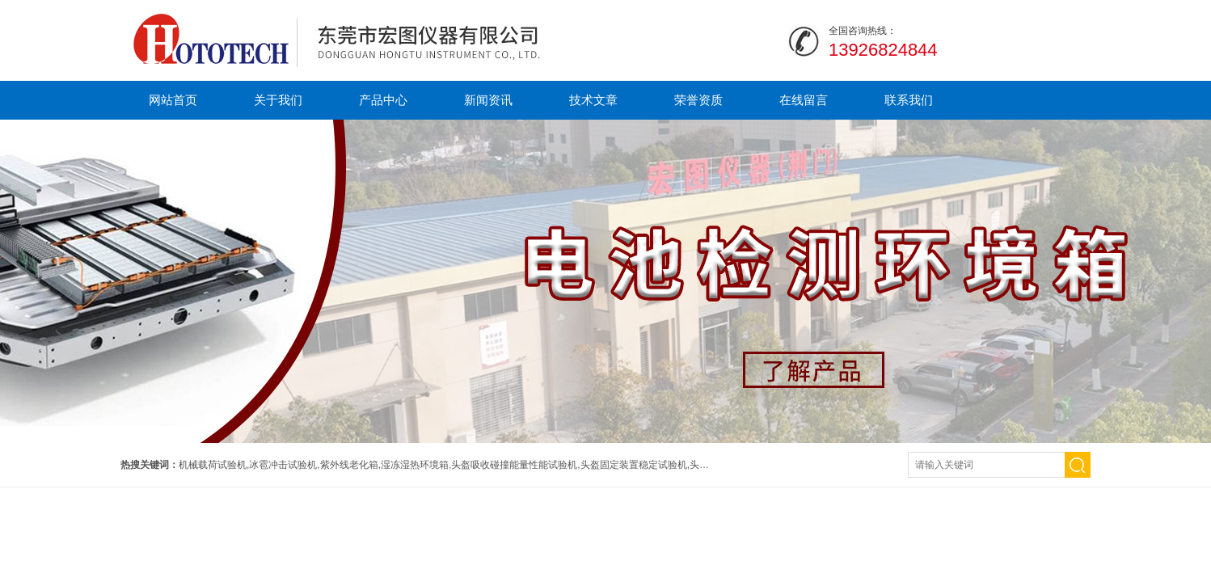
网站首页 (173, 100)
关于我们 (278, 100)
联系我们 (908, 100)
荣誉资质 (698, 100)
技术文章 (593, 100)
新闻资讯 (488, 100)
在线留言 (803, 100)
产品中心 (383, 100)
